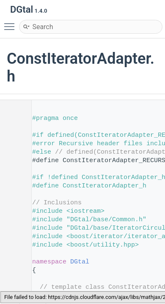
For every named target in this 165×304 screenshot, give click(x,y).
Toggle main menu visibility (11, 23)
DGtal (79, 262)
